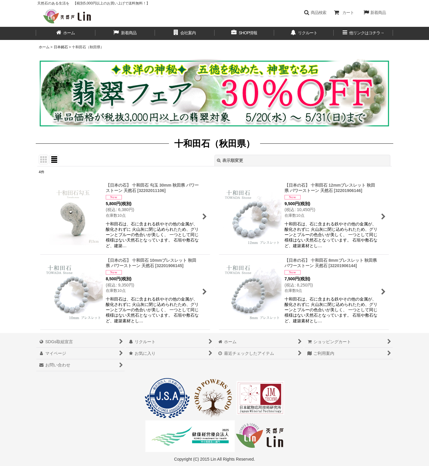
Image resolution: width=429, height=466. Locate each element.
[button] (315, 12)
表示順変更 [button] (230, 160)
